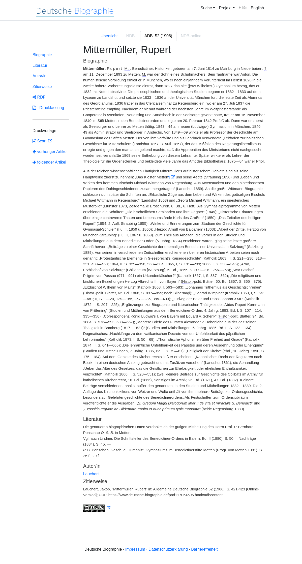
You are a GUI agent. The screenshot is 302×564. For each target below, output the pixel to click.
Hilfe (243, 8)
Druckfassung (48, 108)
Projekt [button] (225, 8)
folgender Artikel (49, 162)
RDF (39, 97)
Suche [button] (206, 8)
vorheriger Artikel (50, 151)
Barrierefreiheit (204, 549)
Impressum (135, 549)
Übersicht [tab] (109, 36)
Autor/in (39, 76)
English (257, 8)
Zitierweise (42, 86)
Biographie (42, 55)
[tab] (158, 36)
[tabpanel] (151, 281)
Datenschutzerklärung (168, 549)
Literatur (40, 65)
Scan (40, 141)
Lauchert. (91, 474)
